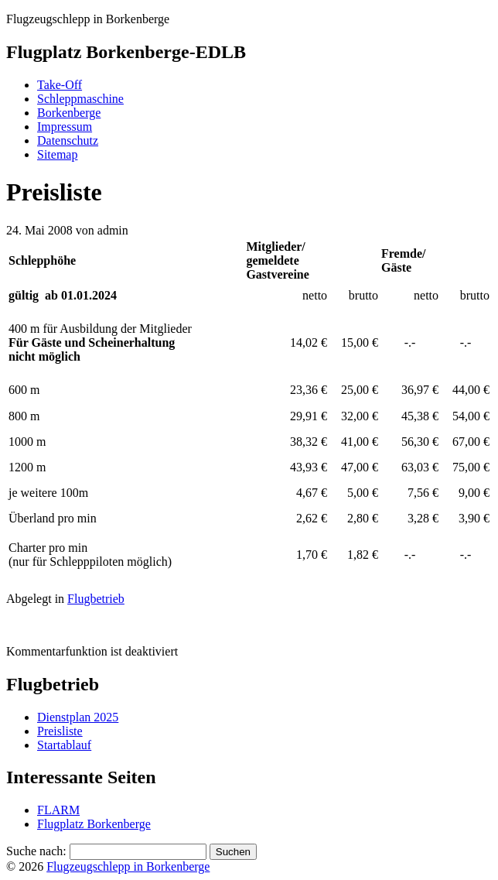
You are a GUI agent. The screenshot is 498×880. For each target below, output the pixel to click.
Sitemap (57, 154)
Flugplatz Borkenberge (94, 823)
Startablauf (64, 745)
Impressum (64, 126)
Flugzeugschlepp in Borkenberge (128, 866)
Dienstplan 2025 (77, 717)
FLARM (58, 810)
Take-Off (59, 84)
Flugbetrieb (95, 598)
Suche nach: (36, 851)
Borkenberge (69, 112)
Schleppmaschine (80, 98)
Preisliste (60, 731)
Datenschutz (67, 140)
